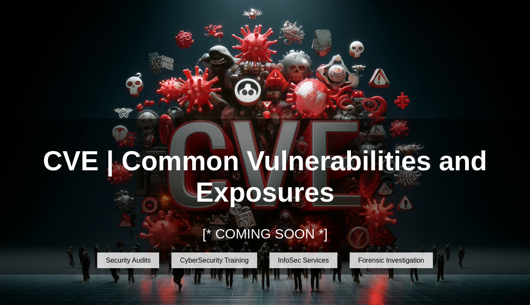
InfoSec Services (303, 260)
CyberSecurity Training (214, 260)
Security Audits (128, 260)
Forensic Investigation (391, 260)
